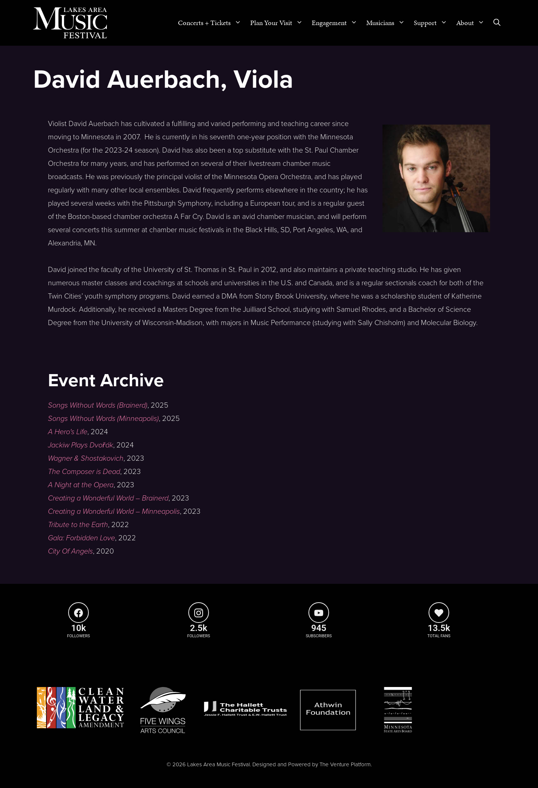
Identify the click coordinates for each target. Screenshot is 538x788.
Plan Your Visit (278, 23)
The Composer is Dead (84, 471)
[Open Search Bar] (497, 23)
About (472, 23)
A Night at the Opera (80, 485)
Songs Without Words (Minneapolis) (103, 418)
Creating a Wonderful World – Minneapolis (114, 511)
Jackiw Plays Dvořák (80, 445)
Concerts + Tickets (212, 23)
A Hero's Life (67, 432)
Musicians (387, 23)
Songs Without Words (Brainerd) (97, 405)
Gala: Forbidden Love (81, 538)
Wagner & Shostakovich (85, 458)
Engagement (337, 23)
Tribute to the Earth (78, 524)
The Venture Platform (345, 764)
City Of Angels (70, 551)
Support (433, 23)
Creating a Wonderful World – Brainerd (108, 498)
